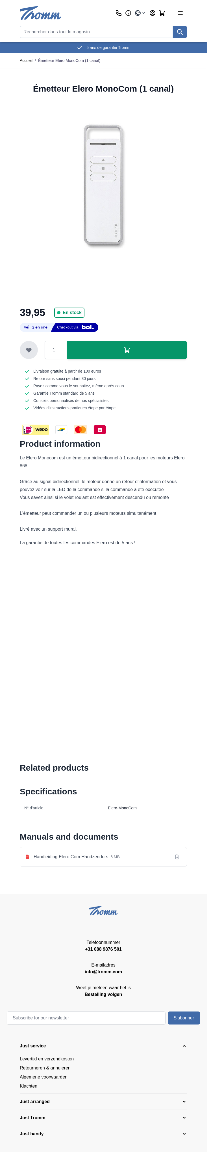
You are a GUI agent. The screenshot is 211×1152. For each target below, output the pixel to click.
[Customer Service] (118, 13)
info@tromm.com (103, 971)
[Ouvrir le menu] (180, 13)
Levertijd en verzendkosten (47, 1058)
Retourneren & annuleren (45, 1067)
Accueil (26, 60)
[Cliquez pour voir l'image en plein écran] (103, 184)
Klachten (28, 1086)
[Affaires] (128, 13)
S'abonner (184, 1017)
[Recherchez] (180, 32)
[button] (103, 1046)
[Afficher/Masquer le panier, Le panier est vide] (162, 13)
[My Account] (152, 13)
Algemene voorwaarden (44, 1077)
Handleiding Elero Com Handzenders (71, 856)
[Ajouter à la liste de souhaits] (29, 350)
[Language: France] (140, 13)
